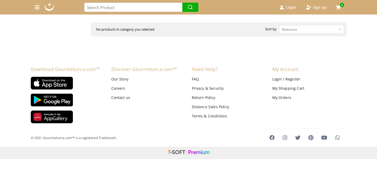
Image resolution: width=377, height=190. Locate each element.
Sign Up (315, 7)
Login (287, 7)
